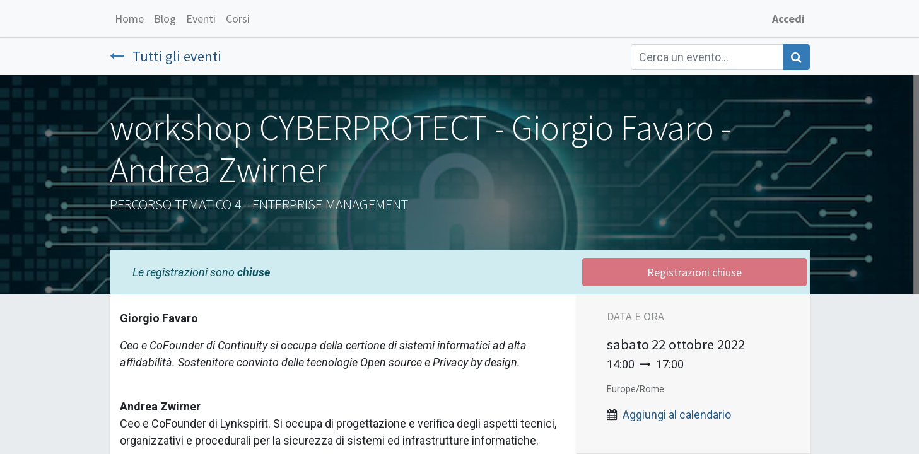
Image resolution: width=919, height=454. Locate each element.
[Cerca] (796, 57)
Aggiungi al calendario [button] (677, 414)
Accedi (788, 18)
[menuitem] (129, 18)
